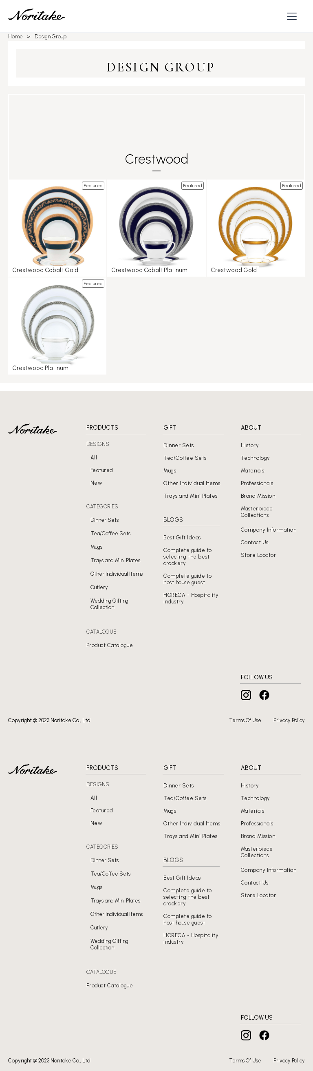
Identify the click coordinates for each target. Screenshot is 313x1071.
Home (15, 36)
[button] (293, 16)
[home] (36, 16)
